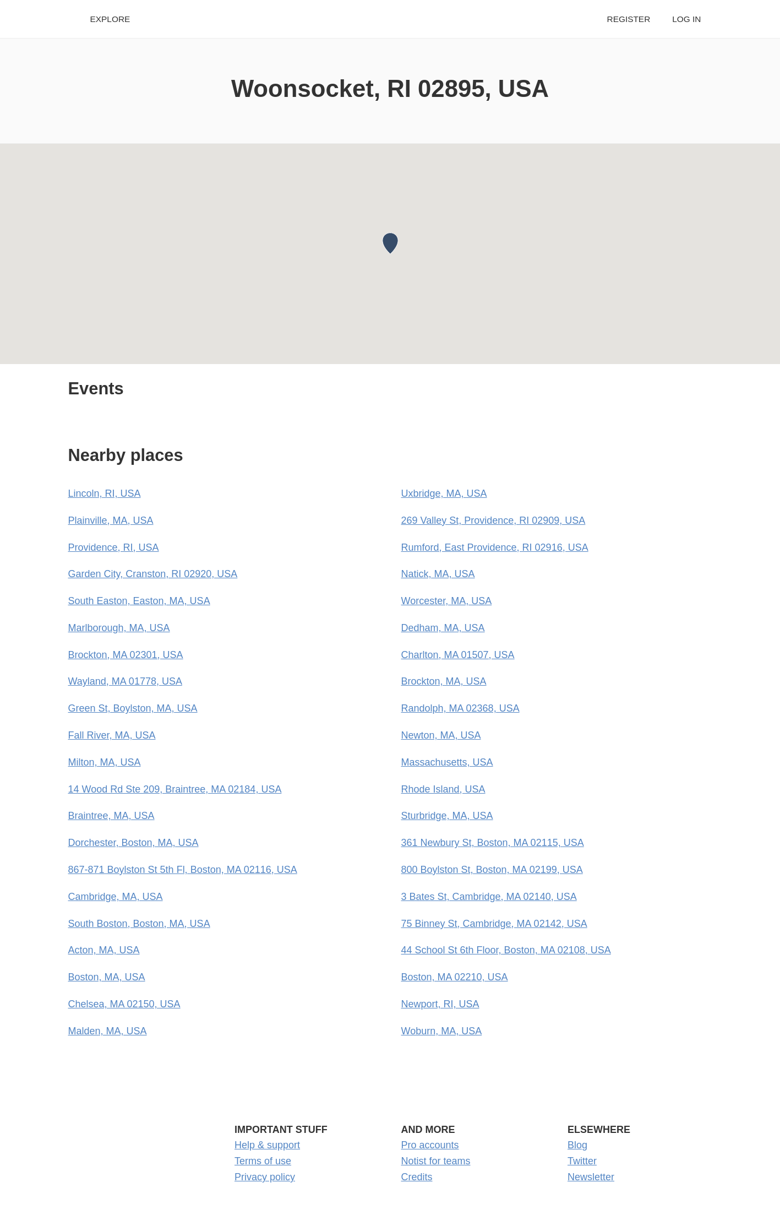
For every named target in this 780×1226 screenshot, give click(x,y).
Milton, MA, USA (104, 762)
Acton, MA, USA (104, 950)
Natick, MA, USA (438, 573)
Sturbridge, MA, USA (447, 815)
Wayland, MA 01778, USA (125, 681)
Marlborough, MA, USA (119, 627)
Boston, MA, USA (106, 977)
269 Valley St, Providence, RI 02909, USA (493, 520)
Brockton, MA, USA (444, 681)
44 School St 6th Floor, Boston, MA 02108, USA (506, 950)
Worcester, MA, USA (446, 600)
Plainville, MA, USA (111, 520)
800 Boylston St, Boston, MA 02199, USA (492, 869)
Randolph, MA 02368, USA (460, 708)
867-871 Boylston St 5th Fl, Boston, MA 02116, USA (182, 869)
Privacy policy (264, 1176)
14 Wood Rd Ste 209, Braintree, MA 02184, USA (175, 789)
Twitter (582, 1161)
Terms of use (262, 1161)
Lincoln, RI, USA (104, 493)
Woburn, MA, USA (441, 1031)
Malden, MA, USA (107, 1031)
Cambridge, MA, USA (115, 896)
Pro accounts (430, 1145)
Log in (686, 19)
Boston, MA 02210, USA (454, 977)
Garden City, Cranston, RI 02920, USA (153, 573)
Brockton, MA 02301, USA (125, 654)
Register (629, 19)
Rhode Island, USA (443, 789)
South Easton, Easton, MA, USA (139, 600)
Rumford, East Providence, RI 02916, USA (494, 547)
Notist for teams (436, 1161)
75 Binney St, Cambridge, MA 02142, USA (494, 923)
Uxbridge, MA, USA (444, 493)
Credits (417, 1176)
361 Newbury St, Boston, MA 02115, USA (492, 842)
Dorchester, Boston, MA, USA (133, 842)
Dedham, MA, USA (443, 627)
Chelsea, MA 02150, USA (124, 1004)
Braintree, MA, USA (111, 815)
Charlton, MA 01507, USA (458, 654)
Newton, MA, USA (441, 735)
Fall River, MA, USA (112, 735)
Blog (577, 1145)
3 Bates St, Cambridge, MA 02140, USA (489, 896)
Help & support (267, 1145)
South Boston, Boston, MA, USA (139, 923)
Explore (110, 19)
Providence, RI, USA (113, 547)
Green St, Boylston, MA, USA (133, 708)
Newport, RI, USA (440, 1004)
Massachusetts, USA (447, 762)
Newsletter (591, 1176)
